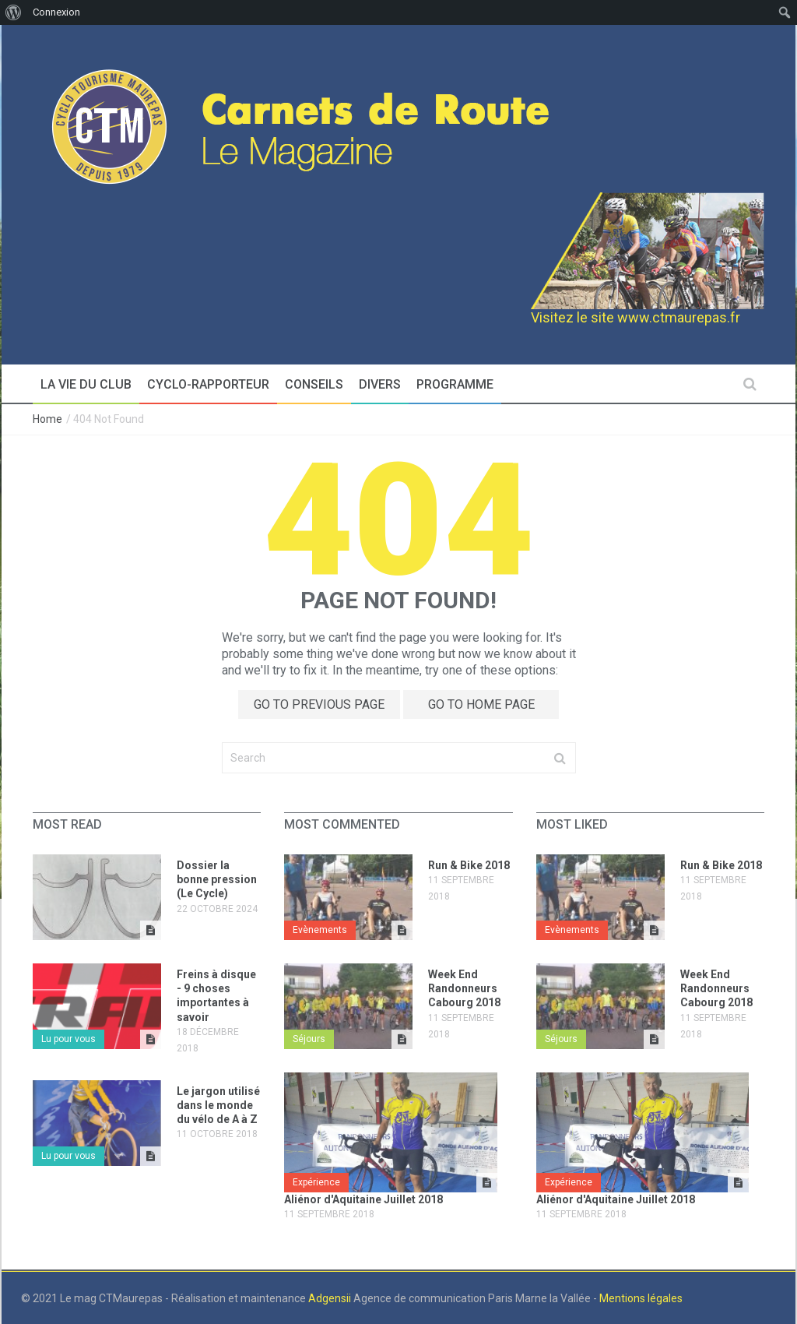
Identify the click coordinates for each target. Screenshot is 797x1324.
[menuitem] (13, 12)
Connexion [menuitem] (56, 12)
